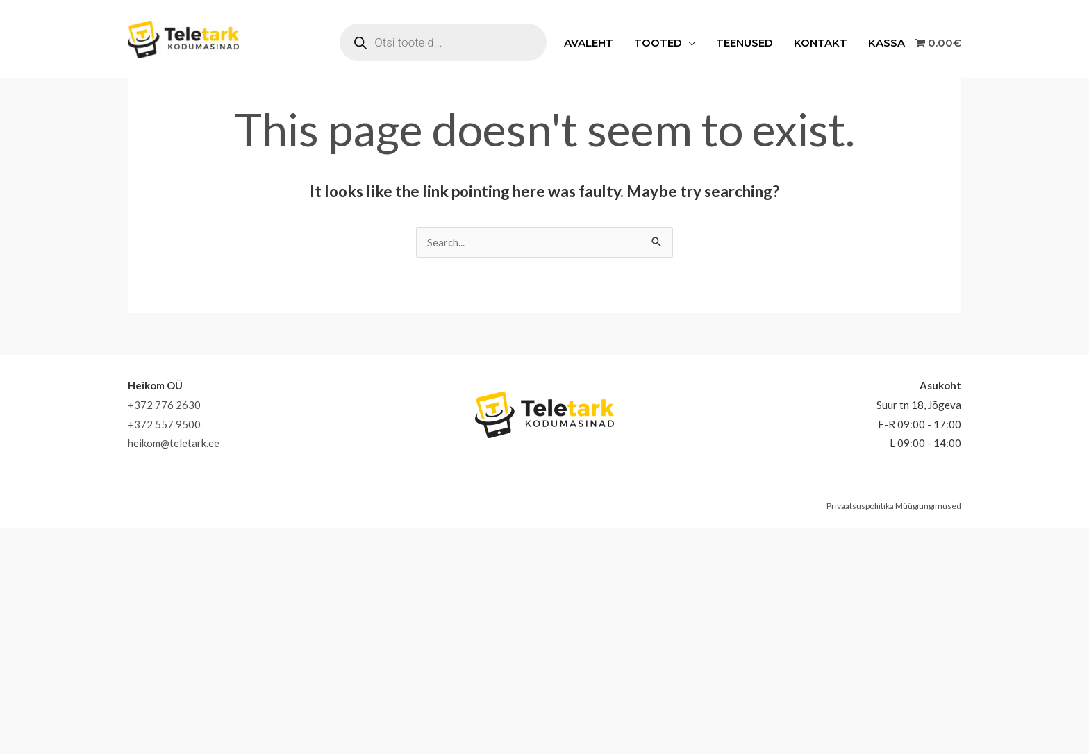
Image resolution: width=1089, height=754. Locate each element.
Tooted (658, 42)
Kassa (886, 42)
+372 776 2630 (164, 405)
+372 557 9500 (164, 424)
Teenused (744, 42)
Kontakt (820, 42)
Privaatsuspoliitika (860, 506)
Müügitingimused (928, 506)
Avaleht (588, 42)
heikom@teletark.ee (173, 443)
